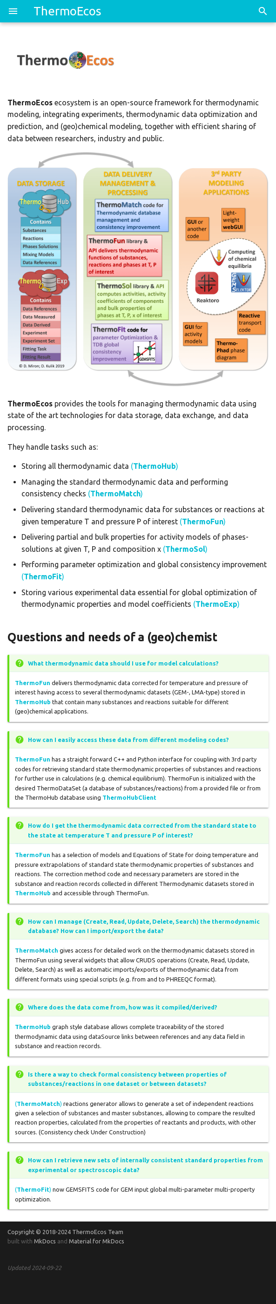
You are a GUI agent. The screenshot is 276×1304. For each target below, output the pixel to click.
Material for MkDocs (96, 1241)
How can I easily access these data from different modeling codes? (128, 739)
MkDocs (45, 1241)
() (154, 466)
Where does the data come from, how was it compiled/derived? (122, 1007)
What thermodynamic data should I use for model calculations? (123, 663)
